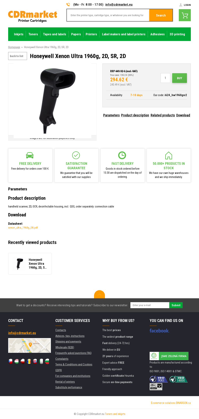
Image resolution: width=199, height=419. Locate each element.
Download (183, 115)
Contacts (60, 330)
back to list (16, 56)
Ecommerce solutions (163, 402)
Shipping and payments (68, 341)
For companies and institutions (72, 376)
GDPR (58, 370)
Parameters (111, 115)
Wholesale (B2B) (64, 347)
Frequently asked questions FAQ (73, 353)
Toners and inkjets (115, 414)
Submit (176, 305)
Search (161, 15)
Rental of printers (65, 381)
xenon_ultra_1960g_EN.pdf (23, 227)
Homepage (14, 47)
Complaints (61, 359)
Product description (135, 115)
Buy (179, 78)
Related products (163, 115)
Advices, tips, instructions (70, 336)
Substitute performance (68, 387)
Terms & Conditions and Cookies (73, 364)
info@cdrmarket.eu (119, 4)
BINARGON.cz (183, 402)
